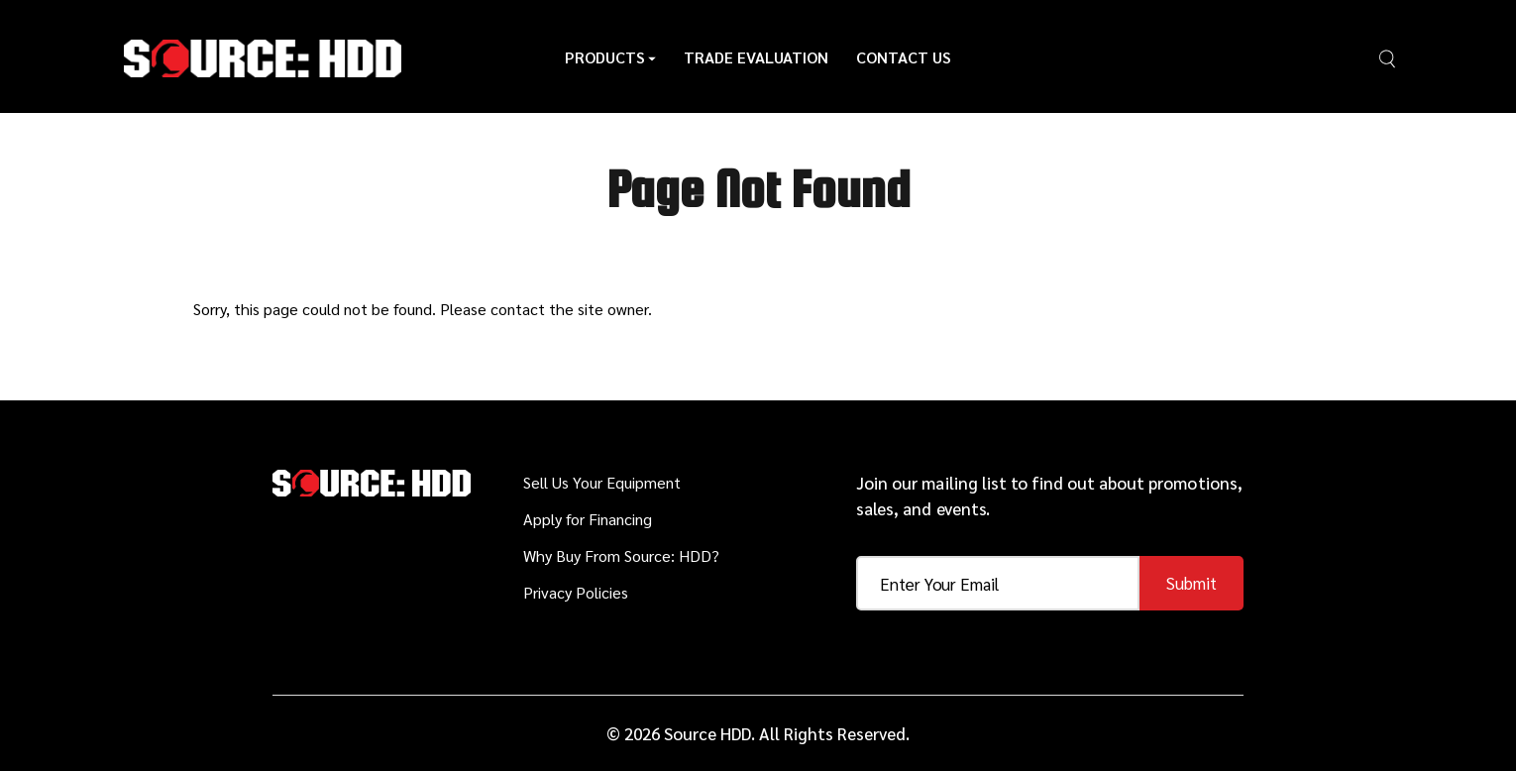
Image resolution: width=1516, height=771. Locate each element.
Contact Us (903, 57)
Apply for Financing (587, 518)
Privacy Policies (575, 592)
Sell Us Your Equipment (602, 482)
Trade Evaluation (756, 57)
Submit (1191, 583)
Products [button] (610, 57)
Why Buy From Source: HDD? (621, 555)
